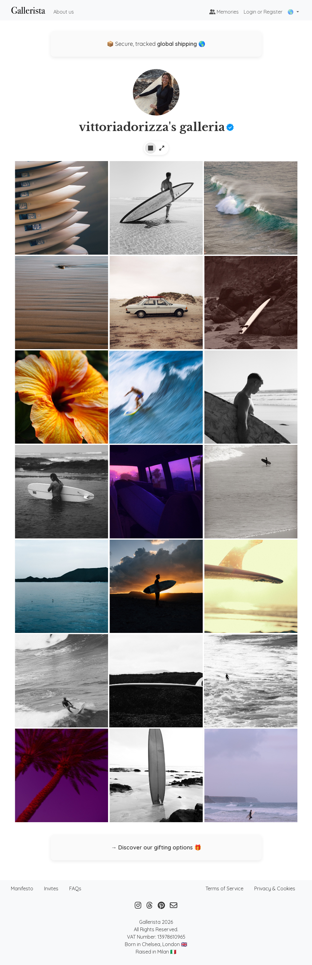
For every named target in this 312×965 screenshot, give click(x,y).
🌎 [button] (291, 12)
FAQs (75, 888)
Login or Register (263, 12)
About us (63, 12)
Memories (224, 12)
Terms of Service (224, 888)
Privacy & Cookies (274, 888)
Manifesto (22, 888)
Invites (51, 888)
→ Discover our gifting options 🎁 (156, 847)
